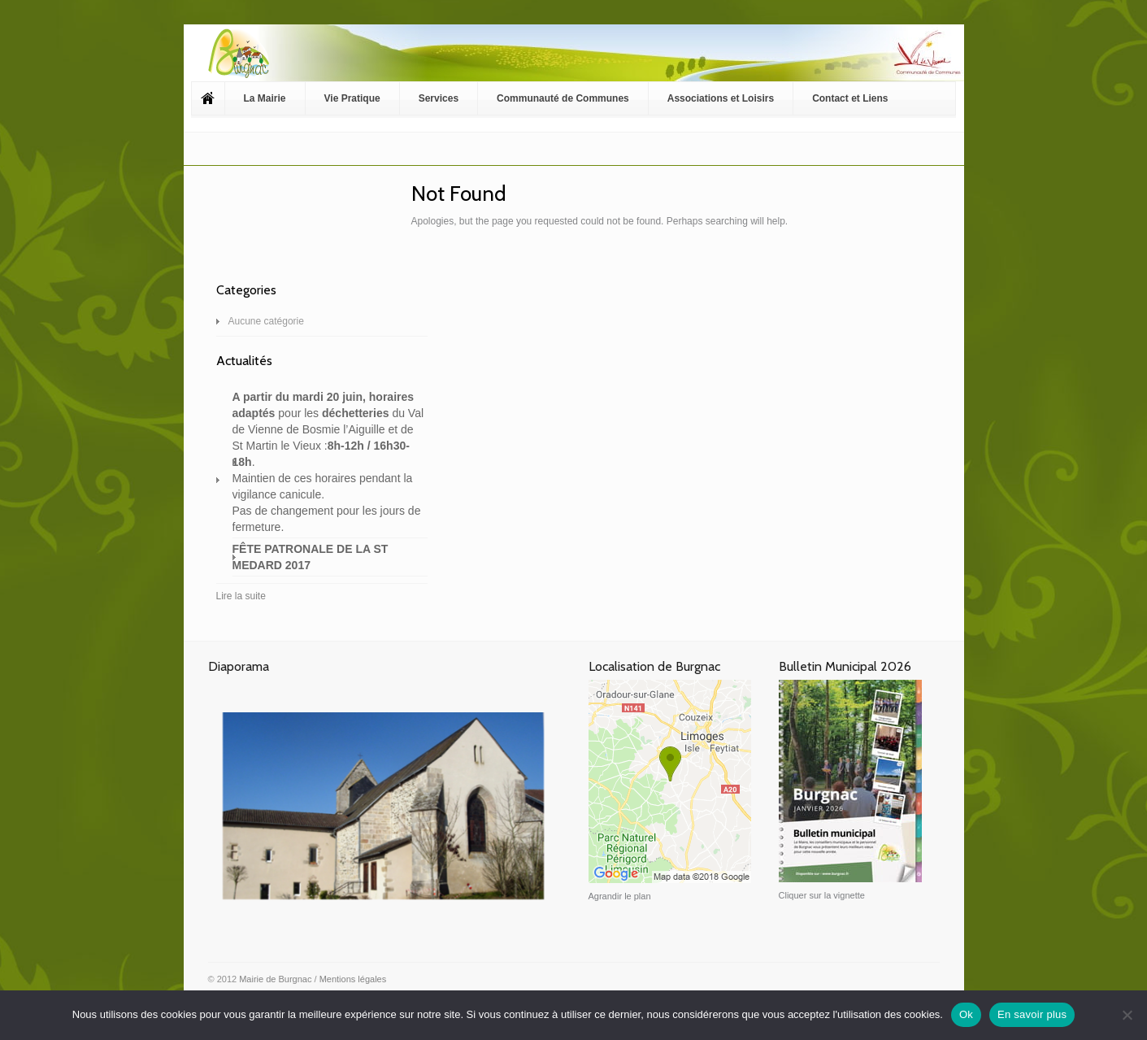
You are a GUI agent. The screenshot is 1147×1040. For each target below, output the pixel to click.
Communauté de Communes (563, 98)
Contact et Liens (850, 98)
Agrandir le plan (620, 896)
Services (438, 98)
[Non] (1127, 1015)
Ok (966, 1014)
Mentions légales (353, 979)
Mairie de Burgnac (275, 979)
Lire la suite (241, 596)
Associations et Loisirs (720, 98)
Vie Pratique (352, 98)
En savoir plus (1032, 1014)
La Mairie (265, 98)
